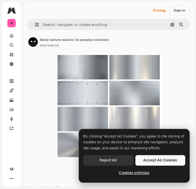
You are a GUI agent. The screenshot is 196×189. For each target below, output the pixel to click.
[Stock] (11, 54)
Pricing (159, 10)
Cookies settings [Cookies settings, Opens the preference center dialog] (134, 172)
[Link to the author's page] (33, 42)
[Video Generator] (11, 109)
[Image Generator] (11, 100)
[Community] (11, 64)
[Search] (11, 45)
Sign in (179, 10)
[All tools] (11, 81)
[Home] (11, 36)
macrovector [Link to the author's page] (49, 45)
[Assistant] (11, 128)
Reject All (108, 160)
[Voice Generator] (11, 119)
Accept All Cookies (160, 160)
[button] (35, 25)
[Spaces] (11, 90)
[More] (11, 178)
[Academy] (11, 169)
